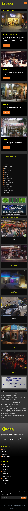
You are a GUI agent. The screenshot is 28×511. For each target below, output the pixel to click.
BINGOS (4, 451)
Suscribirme (23, 497)
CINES (4, 464)
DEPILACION (5, 469)
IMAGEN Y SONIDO (7, 476)
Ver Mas (7, 45)
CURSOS (5, 468)
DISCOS (4, 452)
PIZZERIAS (5, 481)
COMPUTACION (6, 466)
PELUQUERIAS (6, 480)
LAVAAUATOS (5, 478)
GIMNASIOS (5, 473)
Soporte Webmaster (14, 508)
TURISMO (5, 483)
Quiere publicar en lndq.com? (8, 441)
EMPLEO (4, 471)
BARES (3, 449)
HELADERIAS (5, 474)
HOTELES (4, 454)
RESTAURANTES (6, 456)
